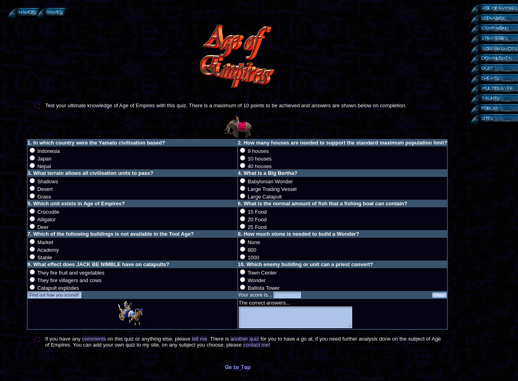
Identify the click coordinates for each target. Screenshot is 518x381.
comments (94, 339)
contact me (256, 345)
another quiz (244, 339)
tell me (199, 339)
